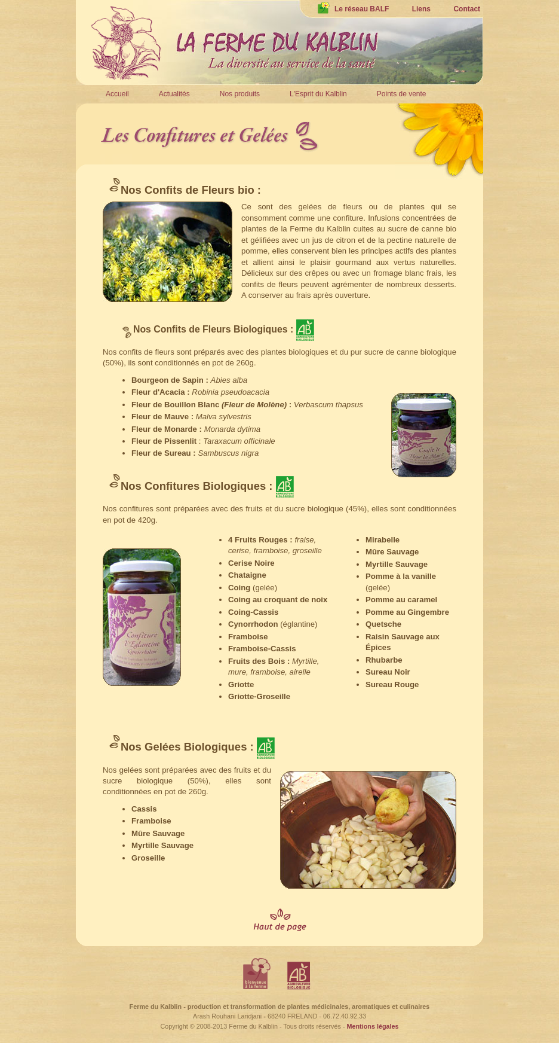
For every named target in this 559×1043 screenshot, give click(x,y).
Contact (466, 9)
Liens (421, 9)
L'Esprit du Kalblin (318, 94)
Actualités (174, 94)
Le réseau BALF (353, 9)
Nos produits (240, 94)
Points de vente (401, 94)
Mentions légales (373, 1026)
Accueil (117, 94)
